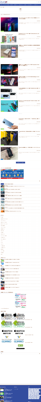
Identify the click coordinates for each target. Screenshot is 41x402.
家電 (39, 388)
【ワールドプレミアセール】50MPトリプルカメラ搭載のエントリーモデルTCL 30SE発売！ (29, 18)
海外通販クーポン (15, 4)
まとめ (33, 395)
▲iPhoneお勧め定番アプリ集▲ (16, 319)
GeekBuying (38, 396)
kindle (31, 396)
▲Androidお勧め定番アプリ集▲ (16, 327)
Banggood (38, 397)
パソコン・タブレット (3, 220)
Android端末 (11, 4)
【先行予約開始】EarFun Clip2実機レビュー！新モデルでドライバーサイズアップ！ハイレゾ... (15, 186)
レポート (2, 240)
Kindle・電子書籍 (3, 225)
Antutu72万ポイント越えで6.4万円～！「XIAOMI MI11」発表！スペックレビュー (29, 119)
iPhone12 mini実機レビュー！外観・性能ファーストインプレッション (29, 148)
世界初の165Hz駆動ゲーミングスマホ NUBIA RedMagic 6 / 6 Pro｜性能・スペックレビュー (29, 77)
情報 (38, 388)
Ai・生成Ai (2, 217)
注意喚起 (35, 388)
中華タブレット (31, 389)
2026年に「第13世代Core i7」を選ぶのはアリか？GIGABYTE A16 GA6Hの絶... (13, 192)
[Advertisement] (20, 61)
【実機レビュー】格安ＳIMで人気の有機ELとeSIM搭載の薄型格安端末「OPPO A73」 (29, 46)
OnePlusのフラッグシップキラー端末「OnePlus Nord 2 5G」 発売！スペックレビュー (29, 34)
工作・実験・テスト (36, 4)
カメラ (38, 394)
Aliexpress (38, 398)
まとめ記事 (25, 4)
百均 (32, 388)
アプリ (31, 395)
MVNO (37, 395)
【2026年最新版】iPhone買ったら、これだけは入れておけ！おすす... (12, 262)
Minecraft (39, 395)
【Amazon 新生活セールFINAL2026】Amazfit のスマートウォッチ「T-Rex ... (13, 211)
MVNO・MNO (2, 230)
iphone (2, 159)
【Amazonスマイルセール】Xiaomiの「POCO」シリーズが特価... (12, 281)
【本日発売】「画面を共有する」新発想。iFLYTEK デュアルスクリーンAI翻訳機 (13, 195)
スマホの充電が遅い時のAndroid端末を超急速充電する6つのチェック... (8, 401)
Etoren (32, 397)
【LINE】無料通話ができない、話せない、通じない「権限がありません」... (8, 390)
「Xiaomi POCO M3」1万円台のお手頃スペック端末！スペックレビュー (29, 132)
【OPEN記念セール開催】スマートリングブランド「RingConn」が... (12, 287)
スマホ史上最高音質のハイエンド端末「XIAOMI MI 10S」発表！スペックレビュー (29, 89)
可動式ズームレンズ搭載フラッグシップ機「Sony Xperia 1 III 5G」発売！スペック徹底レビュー (29, 65)
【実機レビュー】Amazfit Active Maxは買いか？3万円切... (11, 284)
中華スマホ (35, 389)
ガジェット (35, 394)
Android (33, 398)
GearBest (29, 397)
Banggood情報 (34, 397)
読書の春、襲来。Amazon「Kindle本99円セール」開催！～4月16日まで (12, 189)
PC (35, 395)
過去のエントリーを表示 (20, 162)
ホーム (1, 4)
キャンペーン (32, 394)
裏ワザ (29, 388)
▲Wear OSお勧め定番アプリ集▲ (16, 342)
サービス (2, 242)
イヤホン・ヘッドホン (3, 227)
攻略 (36, 388)
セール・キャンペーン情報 (6, 4)
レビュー (38, 389)
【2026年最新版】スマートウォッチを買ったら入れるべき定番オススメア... (13, 265)
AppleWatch (30, 398)
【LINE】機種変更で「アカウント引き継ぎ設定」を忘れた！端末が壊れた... (8, 393)
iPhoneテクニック (21, 4)
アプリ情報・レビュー (3, 247)
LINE (4, 6)
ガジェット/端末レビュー (30, 4)
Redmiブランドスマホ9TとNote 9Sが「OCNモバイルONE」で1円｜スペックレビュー (29, 101)
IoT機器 (35, 396)
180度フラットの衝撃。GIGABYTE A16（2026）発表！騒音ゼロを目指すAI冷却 (13, 198)
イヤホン (29, 395)
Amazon (35, 398)
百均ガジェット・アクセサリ (4, 222)
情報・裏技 (2, 249)
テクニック (2, 6)
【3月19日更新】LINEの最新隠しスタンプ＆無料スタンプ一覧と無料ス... (12, 259)
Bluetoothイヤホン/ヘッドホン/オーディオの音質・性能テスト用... (12, 268)
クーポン (29, 394)
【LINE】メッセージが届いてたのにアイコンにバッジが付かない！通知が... (8, 397)
